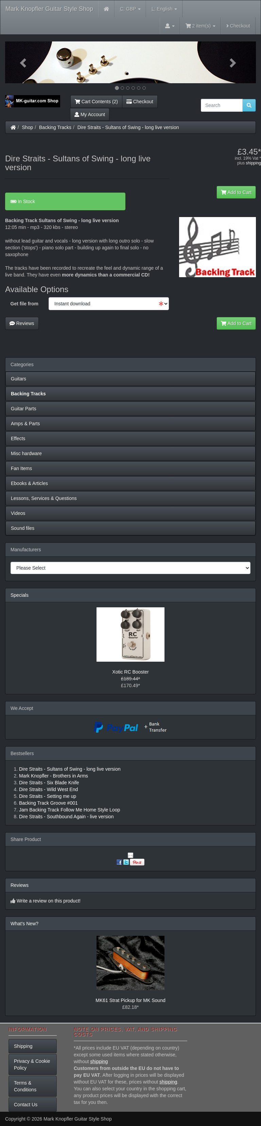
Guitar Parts (23, 408)
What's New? (24, 923)
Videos (18, 513)
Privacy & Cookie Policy (32, 1064)
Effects (18, 438)
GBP (130, 9)
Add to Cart (236, 192)
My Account (89, 114)
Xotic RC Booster (130, 672)
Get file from (24, 303)
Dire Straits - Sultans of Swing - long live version (128, 127)
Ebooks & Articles (29, 483)
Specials (20, 595)
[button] (24, 62)
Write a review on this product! (49, 901)
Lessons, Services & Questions (44, 498)
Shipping (23, 1046)
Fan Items (21, 468)
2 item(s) (200, 26)
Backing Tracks (55, 127)
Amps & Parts (25, 423)
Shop (27, 127)
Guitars (18, 378)
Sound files (22, 528)
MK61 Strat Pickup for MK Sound (130, 1000)
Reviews (22, 323)
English (164, 9)
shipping (253, 163)
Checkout (238, 26)
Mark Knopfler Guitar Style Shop (49, 8)
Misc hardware (26, 453)
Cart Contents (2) (96, 101)
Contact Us (25, 1104)
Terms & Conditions (25, 1086)
